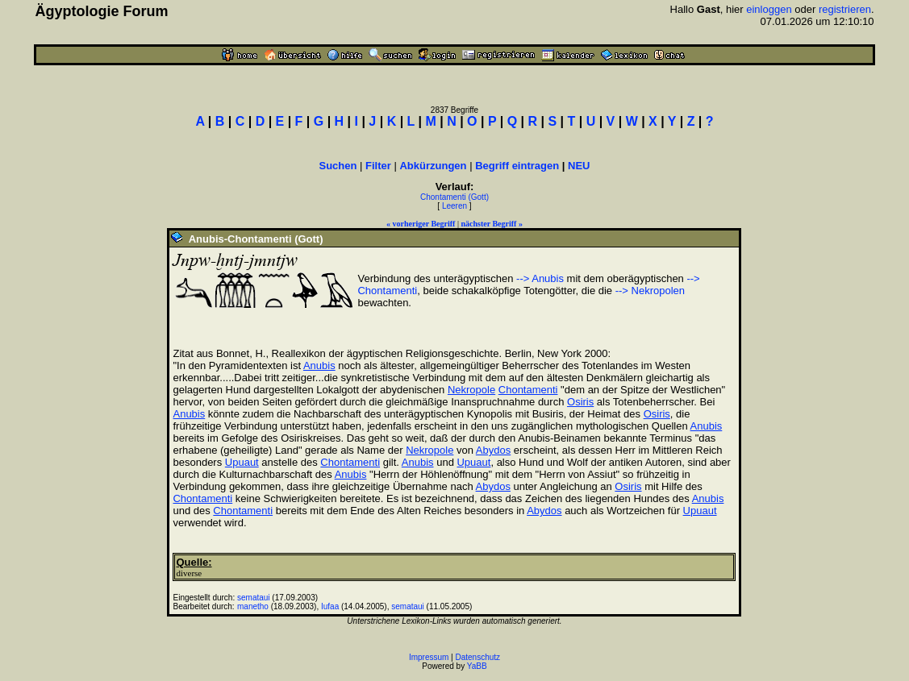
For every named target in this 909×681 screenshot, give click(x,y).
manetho (253, 606)
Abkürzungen (432, 166)
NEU (579, 166)
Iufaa (330, 606)
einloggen (768, 9)
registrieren (845, 9)
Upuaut (242, 462)
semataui (253, 597)
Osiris (580, 402)
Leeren (454, 205)
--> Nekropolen (650, 290)
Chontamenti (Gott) (454, 197)
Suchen (338, 166)
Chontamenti (528, 390)
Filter (378, 166)
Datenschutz (478, 657)
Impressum (428, 657)
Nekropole (471, 390)
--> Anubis (540, 278)
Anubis (319, 365)
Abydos (493, 450)
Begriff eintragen (517, 166)
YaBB (477, 666)
